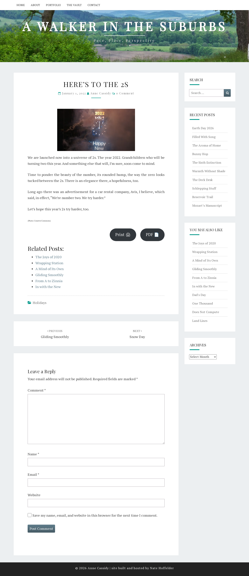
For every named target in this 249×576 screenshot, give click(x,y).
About (35, 5)
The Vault (74, 5)
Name (33, 454)
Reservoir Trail (202, 197)
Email (33, 474)
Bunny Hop (200, 154)
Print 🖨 (123, 234)
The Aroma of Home (206, 145)
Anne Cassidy (100, 93)
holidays (39, 302)
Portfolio (53, 5)
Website (34, 495)
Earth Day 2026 (203, 128)
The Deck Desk (202, 180)
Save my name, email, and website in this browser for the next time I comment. (94, 515)
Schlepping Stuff (204, 188)
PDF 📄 (152, 234)
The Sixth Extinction (206, 162)
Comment (37, 390)
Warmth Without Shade (208, 171)
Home (21, 5)
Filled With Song (204, 137)
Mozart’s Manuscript (207, 205)
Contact (94, 5)
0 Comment (125, 93)
